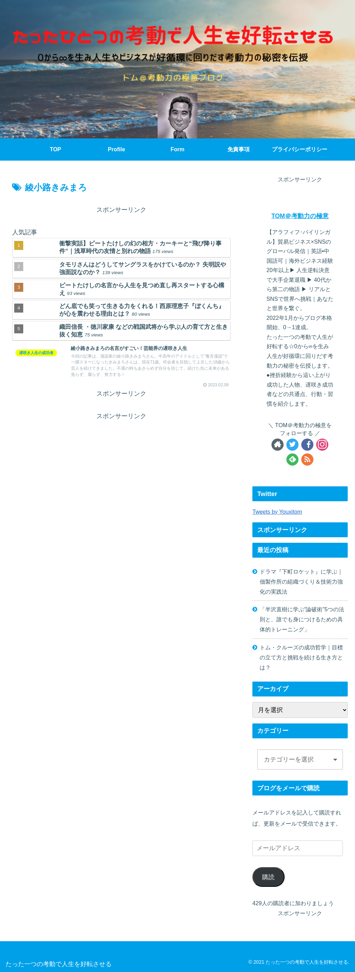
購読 (268, 877)
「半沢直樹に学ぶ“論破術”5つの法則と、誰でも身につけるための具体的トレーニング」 (302, 619)
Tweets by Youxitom (277, 511)
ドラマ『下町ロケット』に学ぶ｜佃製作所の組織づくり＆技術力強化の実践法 (301, 581)
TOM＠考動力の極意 (300, 216)
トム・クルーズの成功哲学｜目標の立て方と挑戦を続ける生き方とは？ (301, 657)
